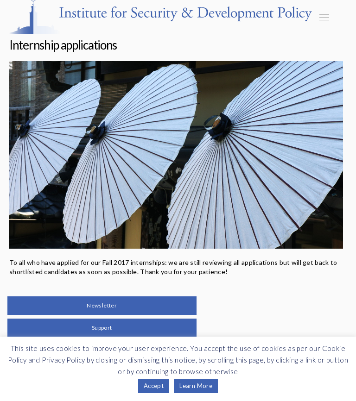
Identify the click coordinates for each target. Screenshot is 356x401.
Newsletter (102, 305)
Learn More (195, 385)
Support (102, 327)
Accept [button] (154, 385)
